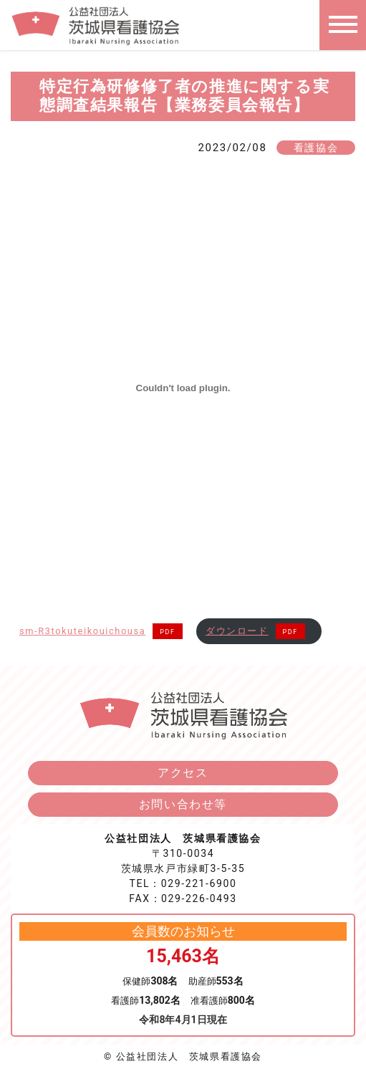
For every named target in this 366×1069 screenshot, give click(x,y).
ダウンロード (237, 630)
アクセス (183, 773)
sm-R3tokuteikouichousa (82, 630)
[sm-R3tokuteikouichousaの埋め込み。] (183, 388)
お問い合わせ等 (183, 804)
